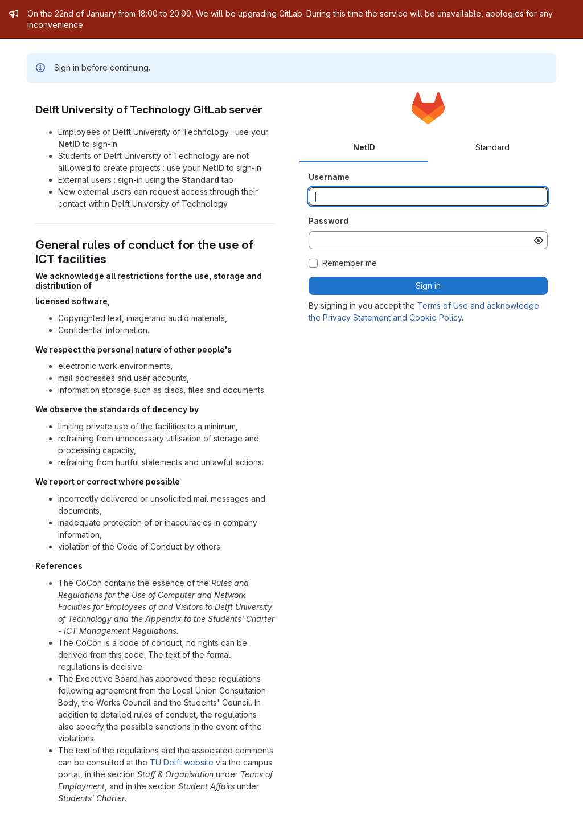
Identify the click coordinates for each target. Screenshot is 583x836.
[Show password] (538, 240)
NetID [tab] (364, 147)
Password (328, 221)
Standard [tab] (492, 147)
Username (329, 177)
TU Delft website (182, 762)
